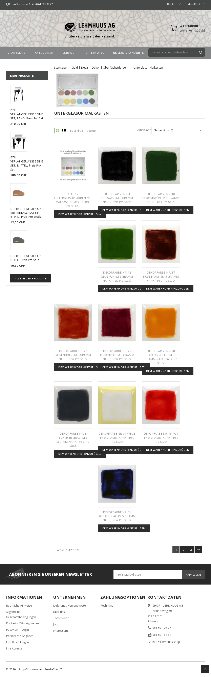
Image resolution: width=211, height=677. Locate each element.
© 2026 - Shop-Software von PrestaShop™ (34, 669)
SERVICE (69, 53)
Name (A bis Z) (178, 130)
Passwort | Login (17, 629)
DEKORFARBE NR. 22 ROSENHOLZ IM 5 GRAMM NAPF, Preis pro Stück (73, 355)
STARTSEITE (16, 53)
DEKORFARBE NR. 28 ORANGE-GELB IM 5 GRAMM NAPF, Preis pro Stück (161, 357)
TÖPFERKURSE (93, 53)
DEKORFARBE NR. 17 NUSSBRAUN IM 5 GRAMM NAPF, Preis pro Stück (161, 276)
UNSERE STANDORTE (128, 53)
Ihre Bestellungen (17, 642)
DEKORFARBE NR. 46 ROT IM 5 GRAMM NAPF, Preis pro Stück (161, 438)
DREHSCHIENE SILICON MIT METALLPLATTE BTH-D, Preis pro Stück (26, 213)
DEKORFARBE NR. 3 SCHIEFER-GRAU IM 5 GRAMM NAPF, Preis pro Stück (73, 439)
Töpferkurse (61, 618)
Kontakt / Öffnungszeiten (22, 623)
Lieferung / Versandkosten (70, 605)
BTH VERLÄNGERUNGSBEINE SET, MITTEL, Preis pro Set (26, 163)
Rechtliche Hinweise (19, 605)
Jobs (56, 624)
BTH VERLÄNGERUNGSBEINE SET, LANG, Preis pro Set (26, 114)
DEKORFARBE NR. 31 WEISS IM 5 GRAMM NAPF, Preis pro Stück (116, 438)
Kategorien (44, 53)
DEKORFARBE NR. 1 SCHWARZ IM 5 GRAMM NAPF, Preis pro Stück (117, 198)
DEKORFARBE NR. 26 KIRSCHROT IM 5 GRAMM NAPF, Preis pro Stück (117, 355)
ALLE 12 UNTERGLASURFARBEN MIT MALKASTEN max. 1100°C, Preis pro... (73, 200)
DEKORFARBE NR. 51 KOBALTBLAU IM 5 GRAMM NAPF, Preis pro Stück (116, 516)
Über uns (59, 612)
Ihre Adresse (14, 648)
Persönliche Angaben (20, 636)
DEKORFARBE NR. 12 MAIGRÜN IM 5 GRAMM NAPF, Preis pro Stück (117, 276)
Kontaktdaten (164, 597)
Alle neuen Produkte (31, 278)
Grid (57, 130)
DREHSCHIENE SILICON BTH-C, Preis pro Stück (26, 258)
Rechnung (106, 605)
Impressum (60, 630)
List (64, 130)
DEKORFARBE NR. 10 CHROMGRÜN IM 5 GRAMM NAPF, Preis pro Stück (160, 198)
